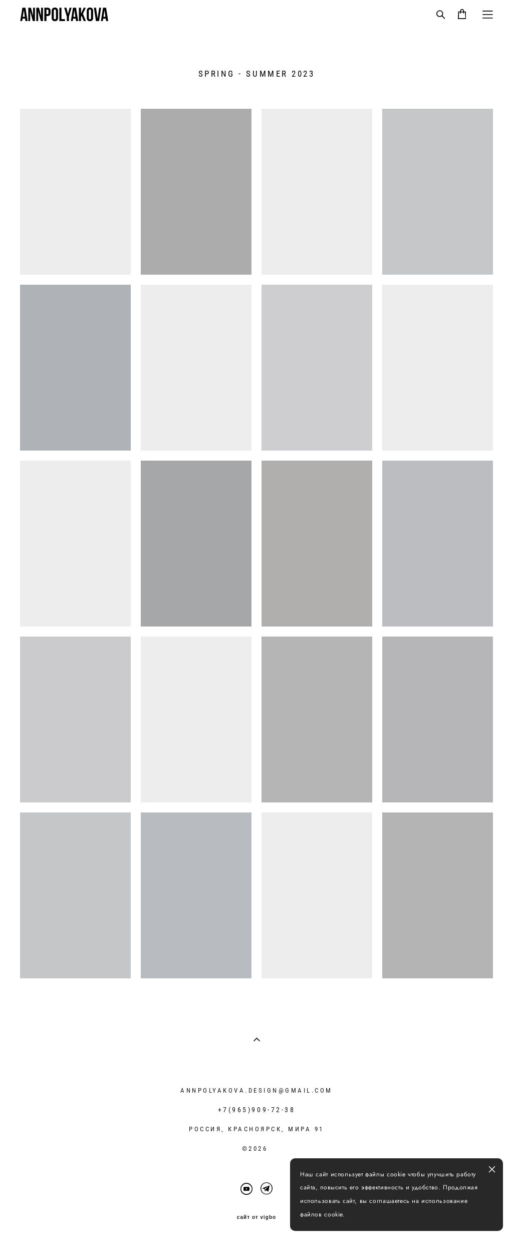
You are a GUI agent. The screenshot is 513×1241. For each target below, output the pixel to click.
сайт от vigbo (256, 1217)
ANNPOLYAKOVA (64, 14)
